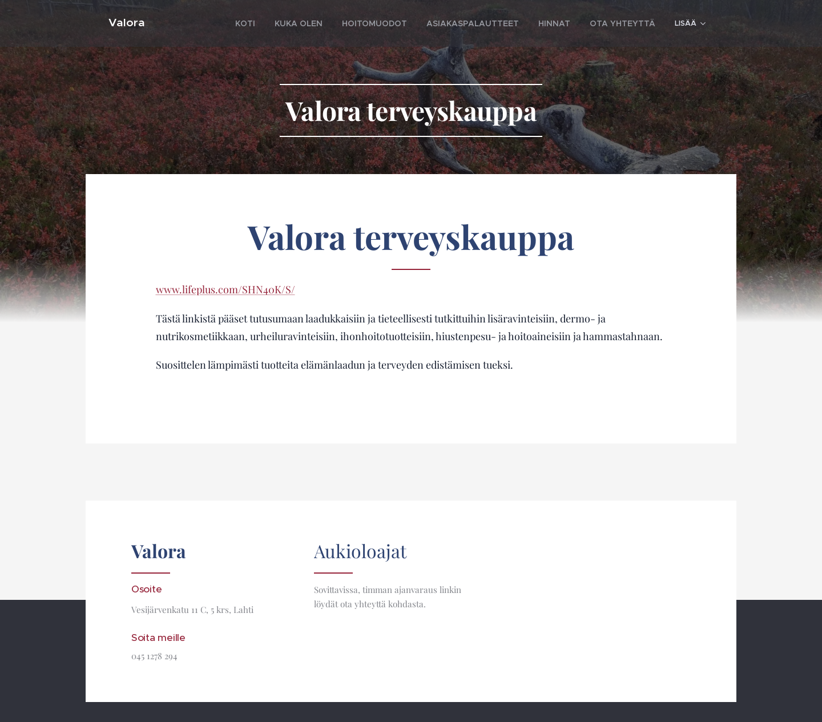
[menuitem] (288, 23)
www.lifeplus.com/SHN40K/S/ (225, 289)
